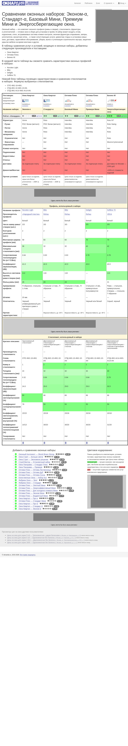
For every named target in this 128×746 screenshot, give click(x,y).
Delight (88, 210)
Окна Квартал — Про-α (25, 498)
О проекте (109, 3)
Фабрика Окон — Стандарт (27, 483)
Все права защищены (27, 555)
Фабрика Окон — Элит (25, 480)
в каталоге (25, 105)
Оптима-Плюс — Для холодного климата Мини (35, 491)
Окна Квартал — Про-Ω (25, 504)
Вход (122, 3)
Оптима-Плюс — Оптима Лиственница (32, 470)
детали (39, 116)
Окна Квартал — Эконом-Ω (27, 509)
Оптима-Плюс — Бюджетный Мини (30, 496)
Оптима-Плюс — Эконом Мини (28, 493)
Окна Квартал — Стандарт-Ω (28, 506)
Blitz (45, 210)
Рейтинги (88, 3)
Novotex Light (27, 210)
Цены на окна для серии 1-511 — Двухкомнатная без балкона (46, 540)
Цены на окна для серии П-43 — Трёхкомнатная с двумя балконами (44, 535)
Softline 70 (111, 210)
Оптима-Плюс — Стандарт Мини (29, 501)
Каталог (77, 3)
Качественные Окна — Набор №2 (30, 478)
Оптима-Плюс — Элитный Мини (29, 485)
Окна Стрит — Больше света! (28, 457)
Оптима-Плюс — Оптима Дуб (28, 472)
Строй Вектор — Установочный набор (31, 462)
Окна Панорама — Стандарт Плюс (30, 465)
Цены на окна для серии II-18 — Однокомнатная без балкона (41, 538)
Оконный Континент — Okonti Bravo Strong (33, 454)
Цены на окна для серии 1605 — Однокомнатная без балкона (42, 542)
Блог (98, 3)
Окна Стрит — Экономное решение (30, 459)
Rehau (46, 214)
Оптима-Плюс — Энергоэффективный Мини (34, 488)
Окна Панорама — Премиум (27, 467)
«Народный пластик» (31, 214)
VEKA (109, 214)
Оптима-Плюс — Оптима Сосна (29, 475)
